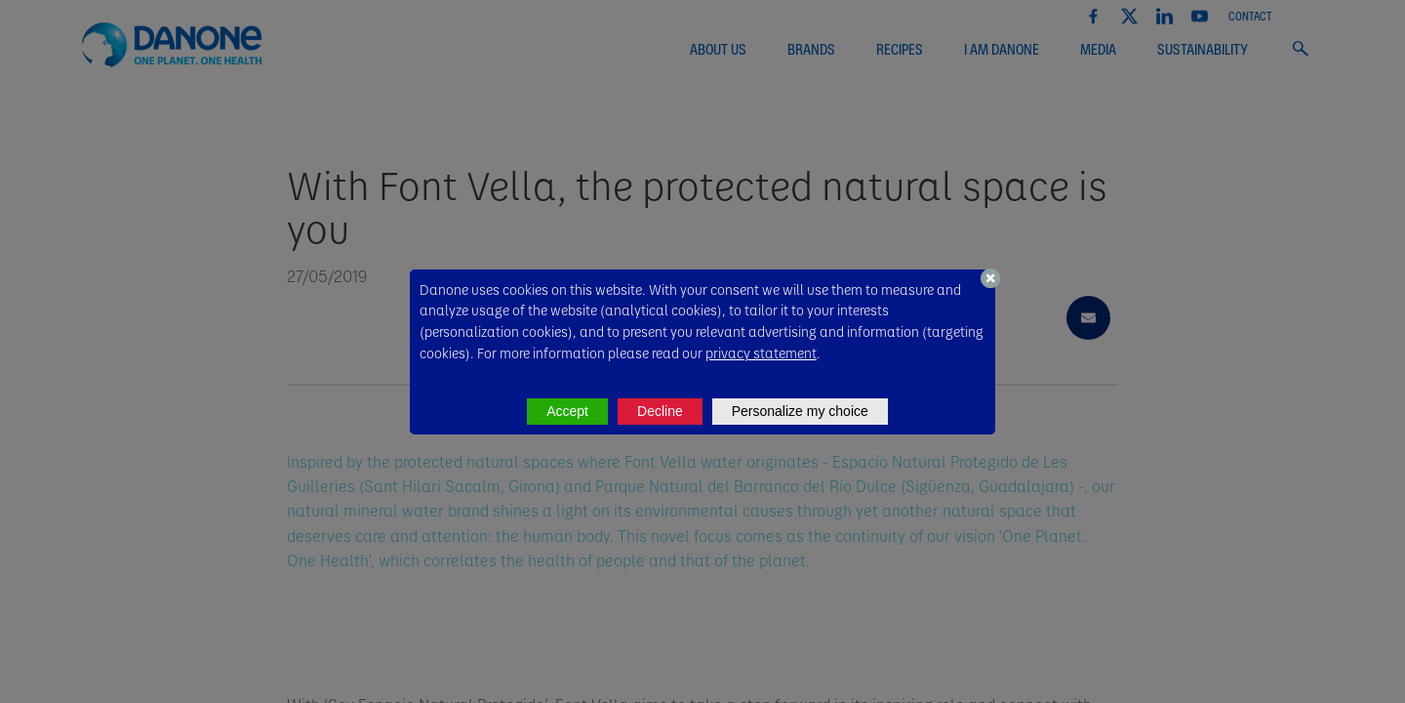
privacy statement (761, 352)
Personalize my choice (800, 411)
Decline (660, 411)
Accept (567, 411)
